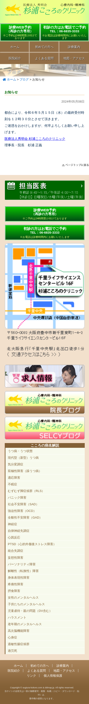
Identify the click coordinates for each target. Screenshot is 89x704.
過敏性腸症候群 (18, 644)
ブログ (24, 79)
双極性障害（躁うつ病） (25, 471)
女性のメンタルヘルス (23, 597)
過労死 (12, 650)
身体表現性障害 (18, 577)
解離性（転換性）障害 (23, 571)
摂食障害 (14, 591)
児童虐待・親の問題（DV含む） (30, 611)
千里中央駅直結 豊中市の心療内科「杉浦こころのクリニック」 (45, 12)
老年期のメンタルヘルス (25, 624)
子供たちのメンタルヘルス (26, 604)
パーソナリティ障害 (22, 564)
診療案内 (62, 665)
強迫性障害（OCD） (22, 511)
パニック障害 (17, 497)
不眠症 (12, 484)
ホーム (14, 47)
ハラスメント (17, 617)
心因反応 (14, 537)
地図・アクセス (64, 670)
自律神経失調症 (18, 531)
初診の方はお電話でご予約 (64, 32)
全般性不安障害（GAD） (25, 517)
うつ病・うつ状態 (20, 451)
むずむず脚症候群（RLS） (26, 491)
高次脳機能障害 (18, 631)
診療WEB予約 (20, 32)
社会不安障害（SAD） (23, 504)
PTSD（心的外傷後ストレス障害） (32, 544)
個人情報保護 (53, 675)
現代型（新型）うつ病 (23, 457)
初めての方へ (44, 47)
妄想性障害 (15, 557)
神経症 (12, 524)
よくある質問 (44, 58)
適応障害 (14, 477)
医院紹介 (15, 58)
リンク (31, 675)
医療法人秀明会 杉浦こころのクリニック (35, 139)
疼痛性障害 (15, 584)
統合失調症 (15, 551)
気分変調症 (15, 464)
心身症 (12, 637)
